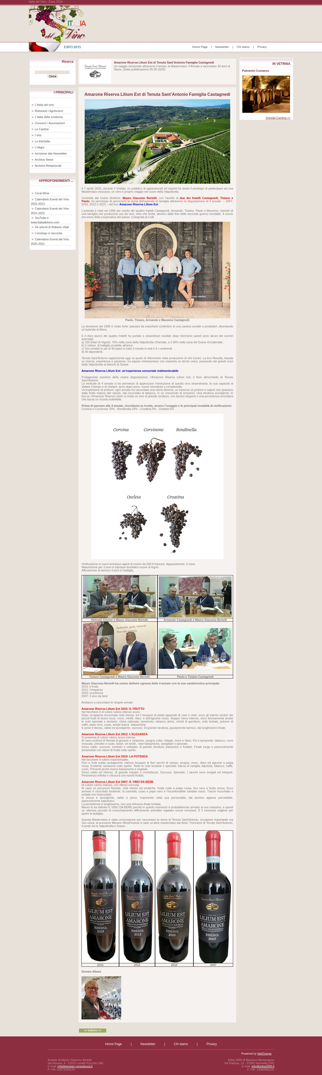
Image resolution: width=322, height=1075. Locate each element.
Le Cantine (42, 129)
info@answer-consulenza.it (75, 1066)
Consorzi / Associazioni (50, 123)
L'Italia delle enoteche (49, 117)
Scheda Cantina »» (278, 117)
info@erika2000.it (263, 1066)
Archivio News (44, 159)
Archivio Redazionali (48, 165)
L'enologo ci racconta (48, 233)
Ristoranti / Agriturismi (49, 110)
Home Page (200, 46)
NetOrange (264, 1053)
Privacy (262, 46)
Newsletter (222, 46)
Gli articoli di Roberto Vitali (52, 227)
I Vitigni (39, 147)
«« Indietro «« (92, 1030)
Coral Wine (42, 193)
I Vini (38, 135)
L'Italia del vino (44, 104)
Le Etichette (42, 141)
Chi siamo (243, 46)
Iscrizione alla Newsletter (51, 153)
